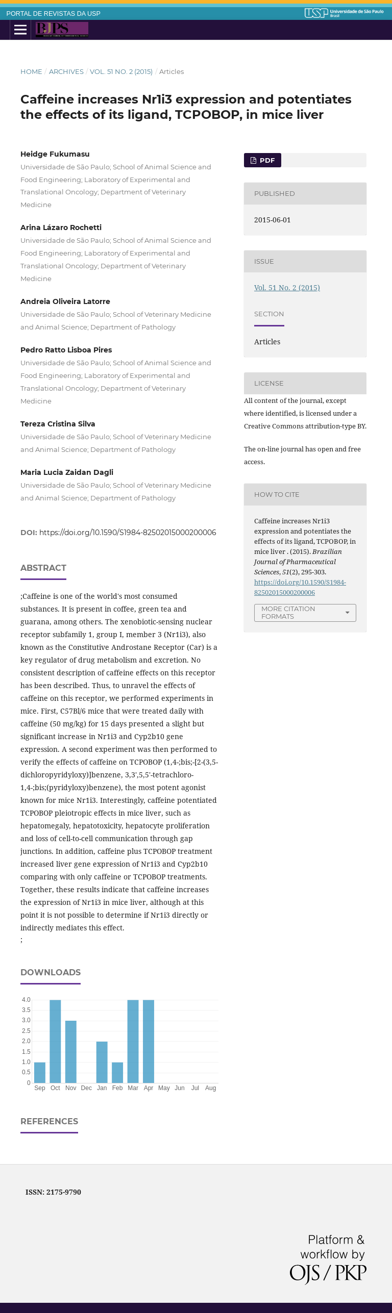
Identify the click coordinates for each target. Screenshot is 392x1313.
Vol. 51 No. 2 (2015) (121, 71)
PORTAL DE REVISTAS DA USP (54, 13)
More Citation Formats (288, 612)
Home (31, 71)
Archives (66, 71)
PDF (266, 160)
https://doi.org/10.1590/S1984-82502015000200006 (127, 532)
